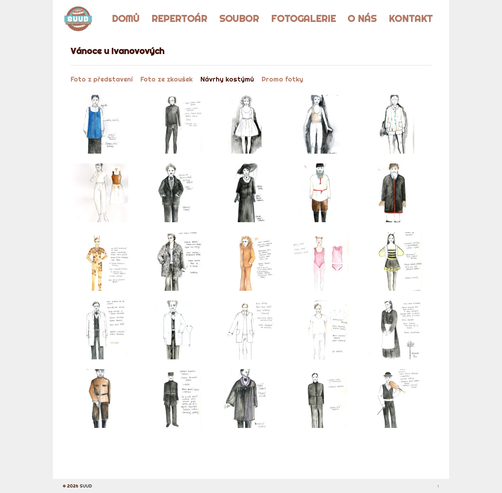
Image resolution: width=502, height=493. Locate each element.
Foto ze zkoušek (166, 79)
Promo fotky (282, 79)
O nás (361, 18)
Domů (125, 18)
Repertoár (179, 18)
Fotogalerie (303, 18)
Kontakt (411, 18)
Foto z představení (102, 79)
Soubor (239, 18)
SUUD (85, 486)
